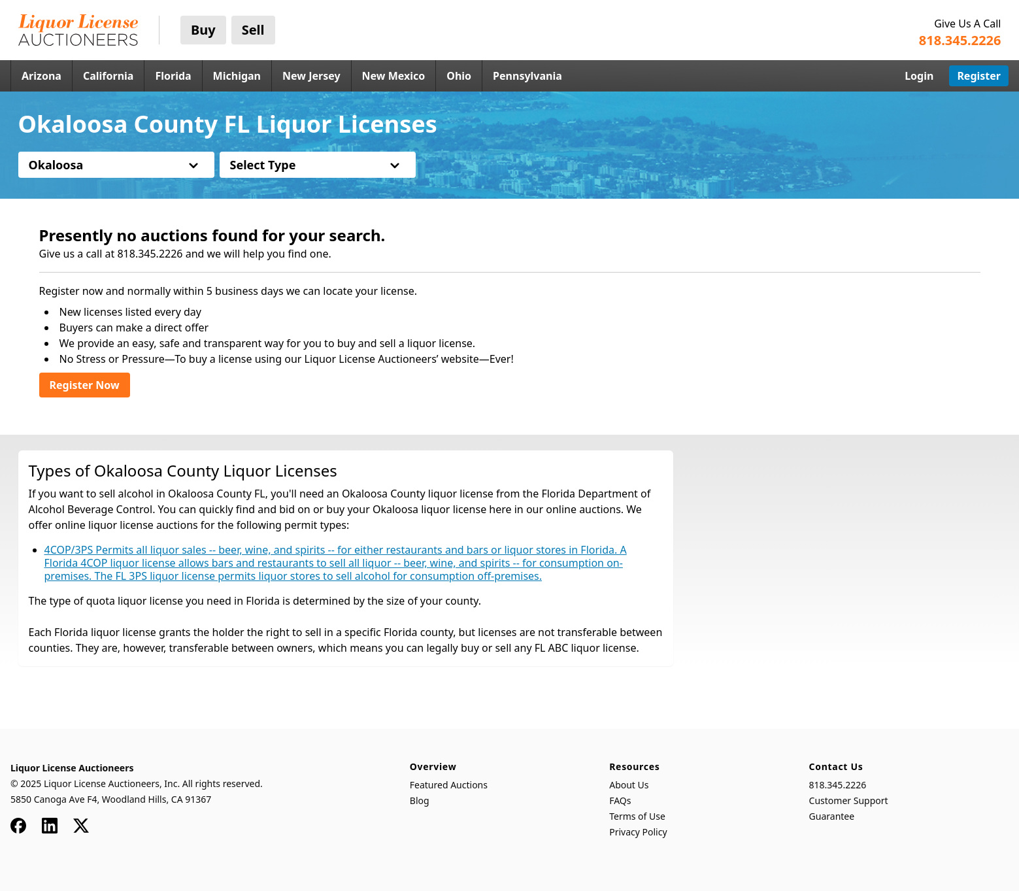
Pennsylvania (527, 76)
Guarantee (832, 816)
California (108, 76)
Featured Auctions (449, 785)
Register (979, 76)
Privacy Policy (638, 832)
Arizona (41, 76)
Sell (253, 30)
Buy (203, 30)
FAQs (620, 800)
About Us (628, 785)
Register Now (85, 385)
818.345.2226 (838, 785)
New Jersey (311, 76)
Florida (173, 76)
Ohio (458, 76)
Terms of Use (637, 816)
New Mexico (394, 76)
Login (919, 76)
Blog (419, 800)
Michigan (237, 76)
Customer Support (848, 800)
